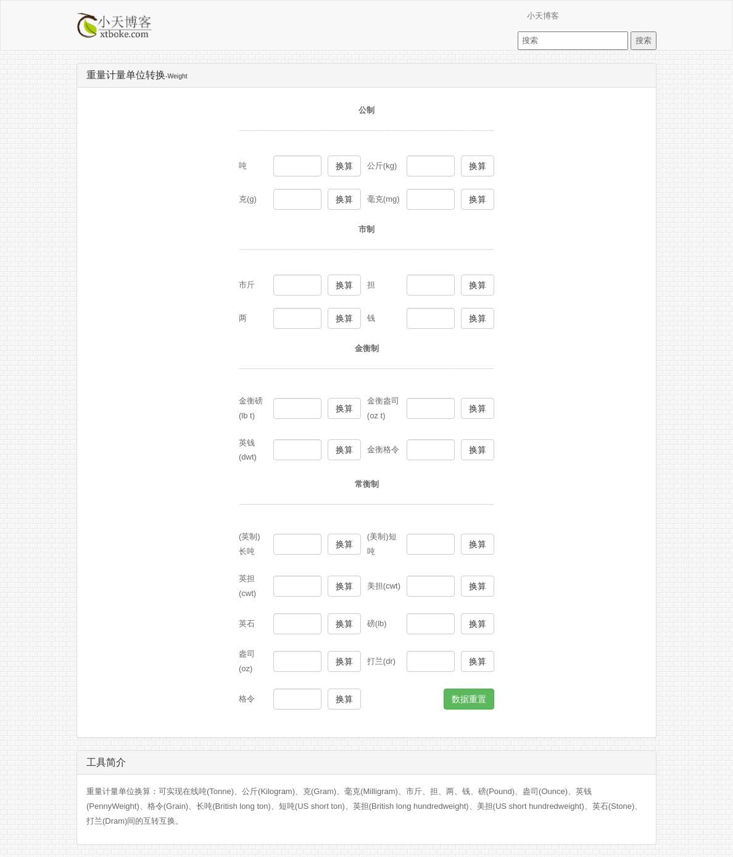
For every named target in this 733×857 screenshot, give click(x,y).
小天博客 (543, 15)
